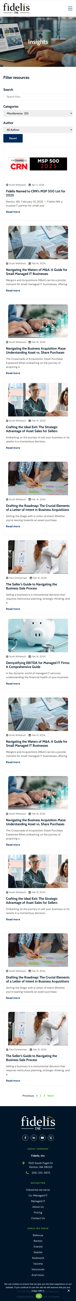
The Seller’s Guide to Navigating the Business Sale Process (31, 586)
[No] (69, 1291)
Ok (38, 1296)
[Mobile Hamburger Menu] (70, 8)
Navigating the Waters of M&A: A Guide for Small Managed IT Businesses (36, 272)
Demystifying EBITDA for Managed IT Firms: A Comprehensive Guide (38, 665)
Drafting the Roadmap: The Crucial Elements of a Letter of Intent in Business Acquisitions (38, 508)
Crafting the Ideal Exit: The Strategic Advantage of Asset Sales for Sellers (32, 429)
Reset (13, 138)
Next (51, 1095)
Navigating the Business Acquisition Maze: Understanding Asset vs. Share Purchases (36, 350)
